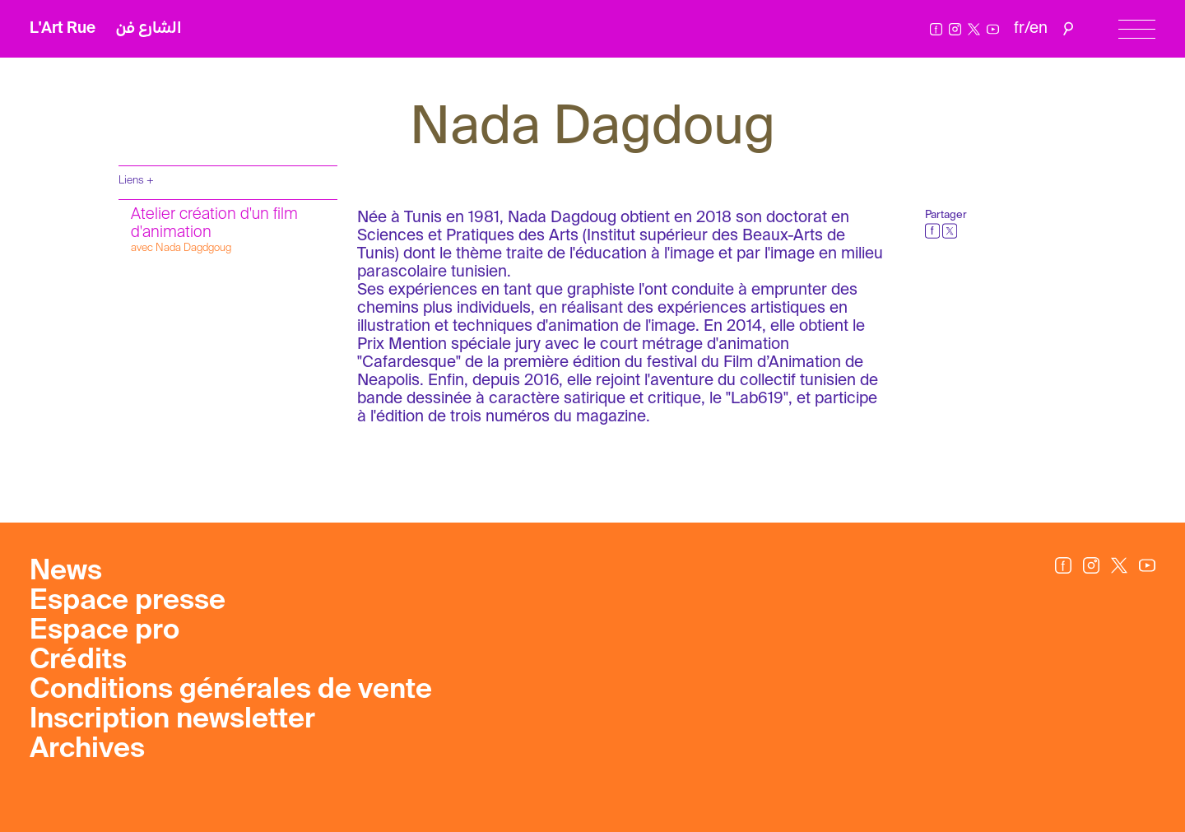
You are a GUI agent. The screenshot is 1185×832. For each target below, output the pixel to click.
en (1038, 28)
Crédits (78, 661)
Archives (87, 750)
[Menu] (1136, 29)
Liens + (136, 180)
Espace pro (104, 631)
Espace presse (127, 602)
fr (1019, 28)
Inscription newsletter (172, 720)
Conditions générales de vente (231, 690)
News (66, 572)
